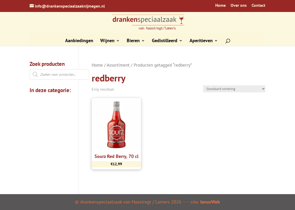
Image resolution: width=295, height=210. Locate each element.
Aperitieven (201, 41)
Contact (258, 5)
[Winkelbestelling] (234, 88)
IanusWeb (210, 202)
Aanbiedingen (79, 41)
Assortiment (118, 65)
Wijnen (107, 41)
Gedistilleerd (164, 41)
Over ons (239, 5)
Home (220, 5)
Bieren (133, 41)
